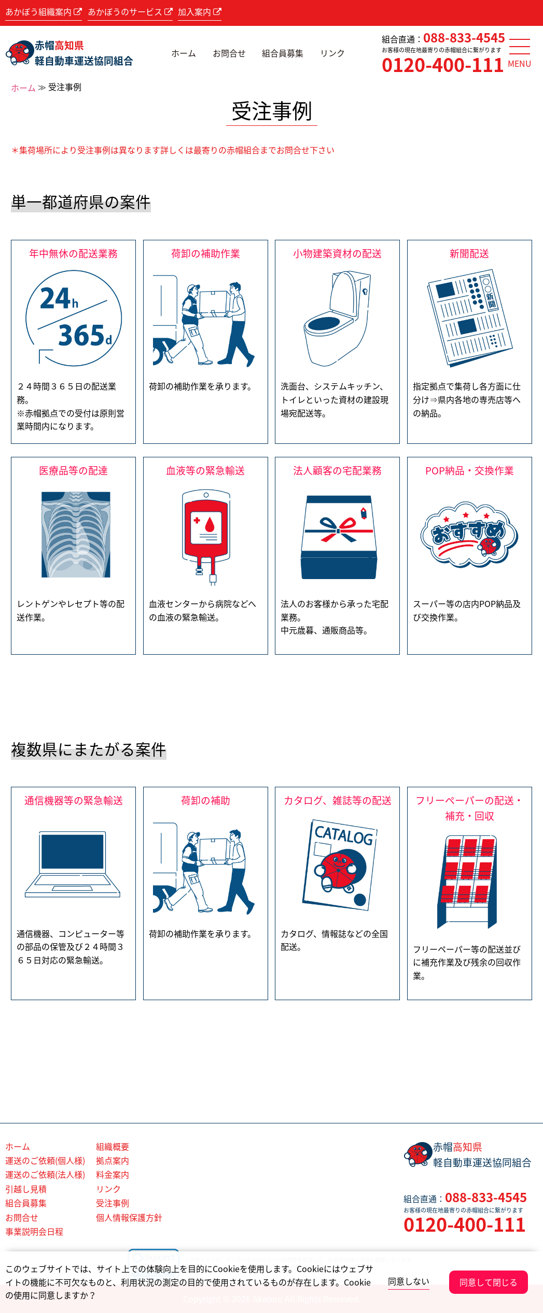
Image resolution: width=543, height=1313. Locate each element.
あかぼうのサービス (130, 11)
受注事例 (112, 1202)
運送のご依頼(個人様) (45, 1160)
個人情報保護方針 (129, 1217)
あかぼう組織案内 (43, 11)
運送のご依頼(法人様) (45, 1174)
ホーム (183, 53)
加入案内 (199, 11)
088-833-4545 (464, 37)
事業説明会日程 (34, 1231)
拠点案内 (112, 1160)
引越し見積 (26, 1188)
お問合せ (229, 53)
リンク (332, 53)
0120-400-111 (443, 64)
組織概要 (112, 1146)
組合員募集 (282, 53)
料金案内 (112, 1174)
